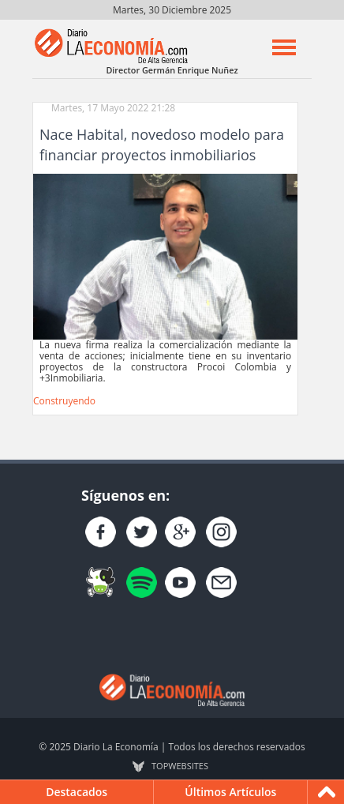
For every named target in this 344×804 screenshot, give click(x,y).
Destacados (76, 791)
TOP (179, 766)
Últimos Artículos (230, 791)
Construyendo (64, 401)
